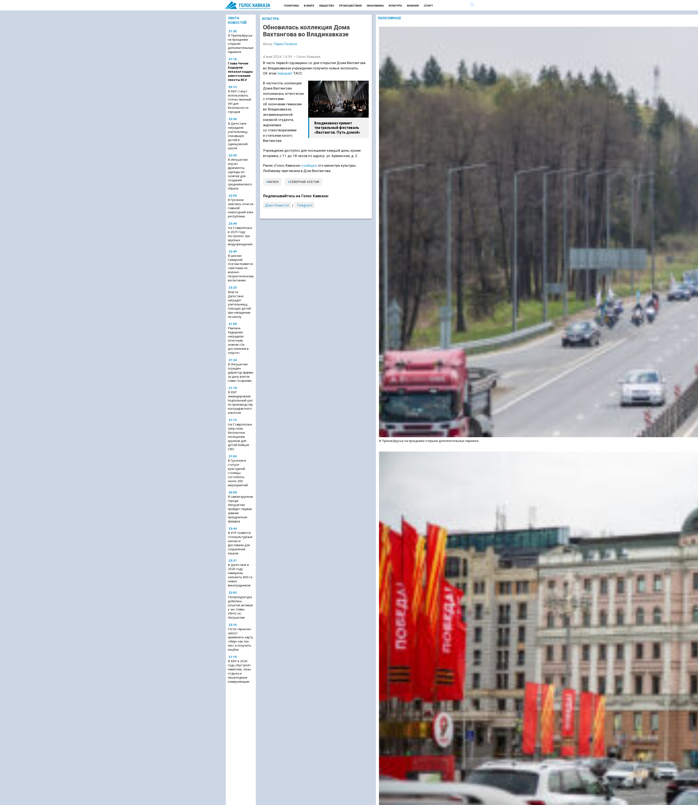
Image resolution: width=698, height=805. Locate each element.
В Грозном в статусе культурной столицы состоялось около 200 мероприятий (238, 472)
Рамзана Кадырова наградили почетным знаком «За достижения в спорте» (238, 340)
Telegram (304, 205)
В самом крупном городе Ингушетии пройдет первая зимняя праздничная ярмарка (240, 508)
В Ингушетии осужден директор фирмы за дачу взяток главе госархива (240, 372)
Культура (395, 5)
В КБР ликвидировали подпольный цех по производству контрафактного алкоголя (240, 402)
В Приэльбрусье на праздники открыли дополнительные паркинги (241, 43)
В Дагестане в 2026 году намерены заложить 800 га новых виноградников (240, 575)
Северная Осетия (304, 182)
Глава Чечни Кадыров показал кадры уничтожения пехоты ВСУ (240, 71)
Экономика (375, 5)
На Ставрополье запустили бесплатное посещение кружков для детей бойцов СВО (240, 436)
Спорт (428, 5)
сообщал (308, 165)
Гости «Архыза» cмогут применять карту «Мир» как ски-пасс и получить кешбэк (240, 639)
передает (285, 73)
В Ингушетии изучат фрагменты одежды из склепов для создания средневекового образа (240, 173)
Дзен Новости (277, 205)
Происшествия (350, 5)
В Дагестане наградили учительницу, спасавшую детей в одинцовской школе (238, 135)
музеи (273, 182)
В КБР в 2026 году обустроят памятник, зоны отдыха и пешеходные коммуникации (239, 671)
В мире (309, 5)
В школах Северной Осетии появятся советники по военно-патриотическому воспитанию (241, 267)
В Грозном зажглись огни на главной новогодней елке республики (240, 208)
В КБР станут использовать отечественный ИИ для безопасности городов (239, 101)
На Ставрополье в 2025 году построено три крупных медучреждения (240, 236)
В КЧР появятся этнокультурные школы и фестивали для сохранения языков (240, 543)
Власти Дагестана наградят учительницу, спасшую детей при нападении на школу (239, 304)
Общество (326, 5)
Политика (291, 5)
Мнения (413, 5)
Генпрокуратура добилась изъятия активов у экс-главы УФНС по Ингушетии (240, 607)
